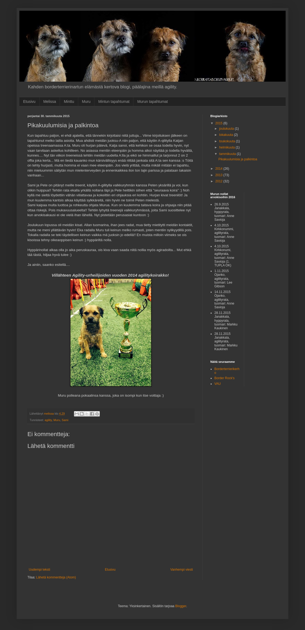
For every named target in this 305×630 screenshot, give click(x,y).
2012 (219, 181)
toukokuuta (227, 141)
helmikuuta (227, 147)
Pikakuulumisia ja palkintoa (237, 159)
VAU (217, 384)
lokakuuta (226, 135)
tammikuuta (228, 154)
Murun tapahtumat (152, 101)
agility (48, 420)
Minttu (69, 101)
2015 (219, 123)
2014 (219, 169)
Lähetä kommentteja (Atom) (56, 577)
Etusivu (29, 101)
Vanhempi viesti (181, 569)
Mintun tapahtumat (113, 101)
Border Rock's (224, 378)
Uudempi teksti (39, 569)
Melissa (49, 101)
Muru (86, 101)
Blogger (180, 606)
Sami (65, 420)
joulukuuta (227, 129)
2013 (219, 175)
